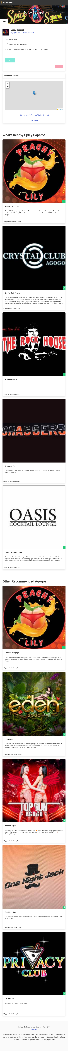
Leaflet (59, 109)
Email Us (34, 1029)
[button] (34, 93)
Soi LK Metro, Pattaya (26, 33)
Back (4, 22)
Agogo (13, 33)
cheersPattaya (7, 2)
